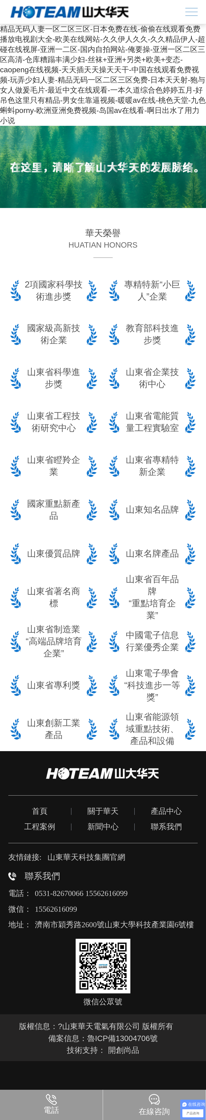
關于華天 (103, 811)
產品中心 (166, 811)
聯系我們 (166, 826)
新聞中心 (103, 826)
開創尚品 (123, 1050)
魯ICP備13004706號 (122, 1038)
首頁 (39, 811)
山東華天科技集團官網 (86, 857)
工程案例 (39, 826)
